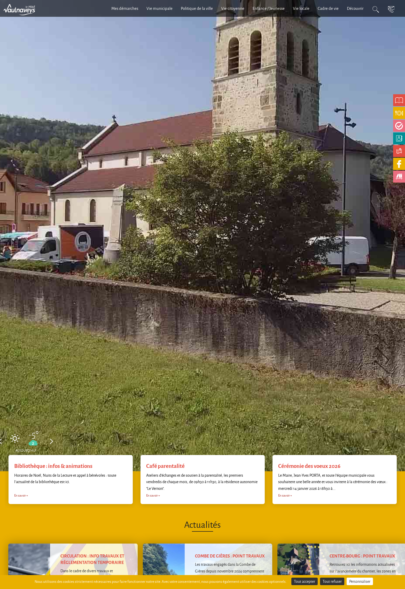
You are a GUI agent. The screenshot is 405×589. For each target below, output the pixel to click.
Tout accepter (304, 581)
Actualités (202, 524)
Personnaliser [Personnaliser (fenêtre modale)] (359, 581)
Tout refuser (332, 581)
